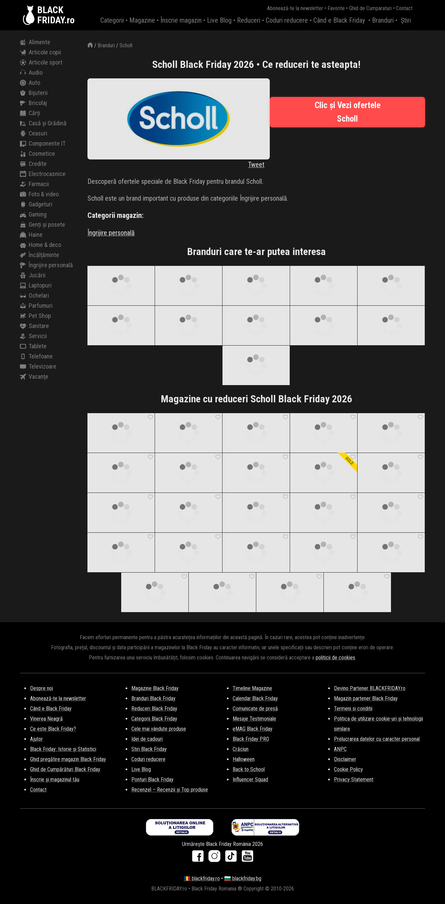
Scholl (126, 45)
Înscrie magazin (181, 20)
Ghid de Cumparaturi (370, 8)
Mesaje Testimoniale (254, 718)
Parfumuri (36, 306)
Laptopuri (36, 285)
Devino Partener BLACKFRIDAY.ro (369, 688)
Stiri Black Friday (149, 749)
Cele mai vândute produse (158, 729)
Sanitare (34, 326)
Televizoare (38, 366)
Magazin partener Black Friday (366, 698)
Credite (33, 164)
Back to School (249, 769)
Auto (30, 83)
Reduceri (248, 20)
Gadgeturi (36, 204)
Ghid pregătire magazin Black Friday (68, 759)
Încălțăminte (39, 255)
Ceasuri (33, 133)
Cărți (30, 113)
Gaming (33, 214)
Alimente (35, 42)
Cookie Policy (348, 769)
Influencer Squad (250, 779)
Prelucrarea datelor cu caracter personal (377, 739)
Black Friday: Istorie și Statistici (63, 749)
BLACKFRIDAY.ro (56, 15)
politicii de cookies (335, 657)
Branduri (383, 20)
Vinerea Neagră (46, 718)
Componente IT (43, 144)
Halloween (244, 759)
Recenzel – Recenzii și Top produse (169, 789)
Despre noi (41, 688)
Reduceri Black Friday (154, 708)
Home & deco (40, 245)
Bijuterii (34, 93)
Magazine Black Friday (155, 688)
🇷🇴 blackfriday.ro (202, 878)
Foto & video (39, 194)
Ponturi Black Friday (152, 779)
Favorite (336, 8)
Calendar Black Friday (255, 698)
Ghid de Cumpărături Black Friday (65, 769)
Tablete (33, 346)
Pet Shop (35, 316)
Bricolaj (33, 103)
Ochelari (34, 296)
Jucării (33, 275)
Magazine (142, 20)
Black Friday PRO (251, 739)
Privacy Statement (353, 779)
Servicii (33, 336)
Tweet (256, 164)
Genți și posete (42, 225)
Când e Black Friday (339, 20)
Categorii (112, 20)
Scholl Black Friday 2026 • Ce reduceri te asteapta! (256, 64)
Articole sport (41, 62)
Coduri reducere (287, 20)
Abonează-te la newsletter (295, 8)
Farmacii (34, 184)
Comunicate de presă (255, 708)
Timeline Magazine (252, 688)
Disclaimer (345, 759)
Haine (31, 235)
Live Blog (219, 20)
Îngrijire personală (46, 265)
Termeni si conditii (353, 708)
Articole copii (40, 52)
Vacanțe (34, 377)
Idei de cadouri (147, 739)
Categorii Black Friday (154, 718)
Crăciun (240, 749)
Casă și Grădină (43, 123)
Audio (31, 73)
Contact (404, 8)
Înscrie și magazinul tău (54, 779)
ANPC (340, 749)
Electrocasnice (43, 174)
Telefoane (36, 356)
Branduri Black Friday (153, 698)
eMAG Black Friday (252, 729)
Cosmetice (37, 154)
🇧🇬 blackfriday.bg (242, 878)
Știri (406, 20)
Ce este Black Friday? (53, 729)
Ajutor (36, 739)
